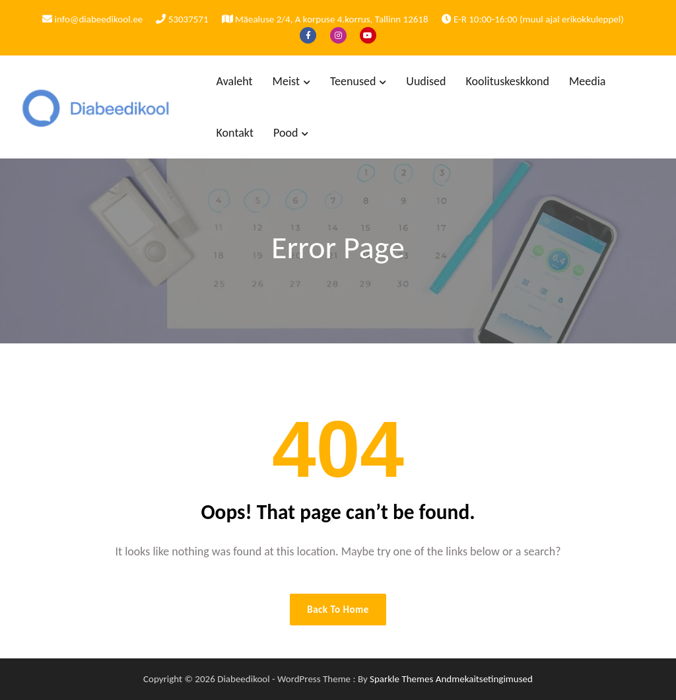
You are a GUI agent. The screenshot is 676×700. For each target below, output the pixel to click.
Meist (286, 81)
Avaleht (235, 81)
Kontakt (235, 132)
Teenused (353, 81)
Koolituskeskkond (507, 81)
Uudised (426, 81)
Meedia (587, 81)
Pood (285, 132)
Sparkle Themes (401, 679)
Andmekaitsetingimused (484, 679)
